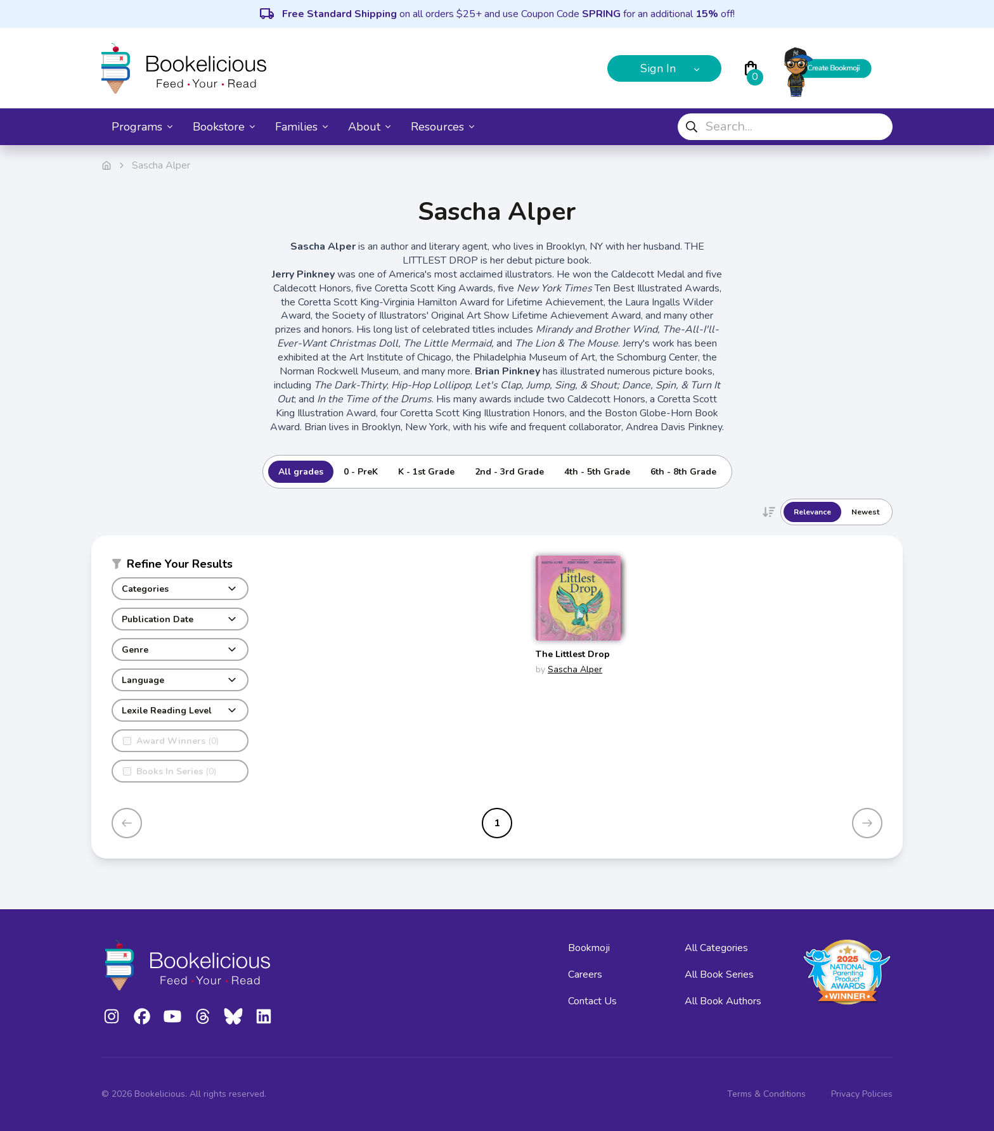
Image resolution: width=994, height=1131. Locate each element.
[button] (180, 566)
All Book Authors (723, 1001)
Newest (865, 512)
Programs (142, 126)
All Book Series (719, 974)
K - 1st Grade (426, 472)
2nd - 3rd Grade (509, 472)
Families (301, 126)
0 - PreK (361, 472)
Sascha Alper (575, 669)
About (369, 126)
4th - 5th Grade (597, 472)
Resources (442, 126)
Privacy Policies (862, 1094)
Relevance (812, 512)
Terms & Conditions (766, 1094)
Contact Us (592, 1001)
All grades (300, 472)
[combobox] (785, 126)
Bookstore (224, 126)
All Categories (716, 948)
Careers (585, 974)
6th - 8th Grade (683, 472)
